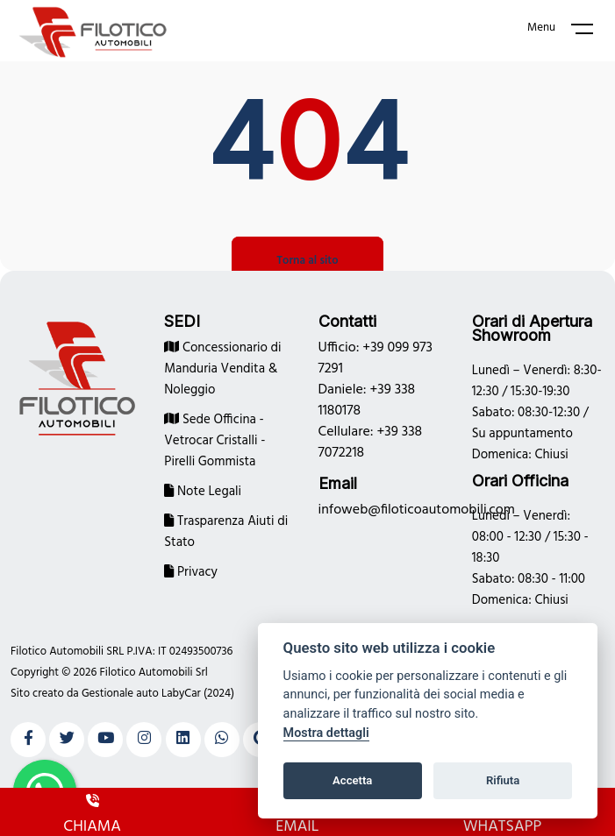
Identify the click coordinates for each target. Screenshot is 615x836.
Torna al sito (307, 261)
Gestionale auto (120, 693)
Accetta (352, 780)
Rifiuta (502, 780)
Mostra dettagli (326, 733)
